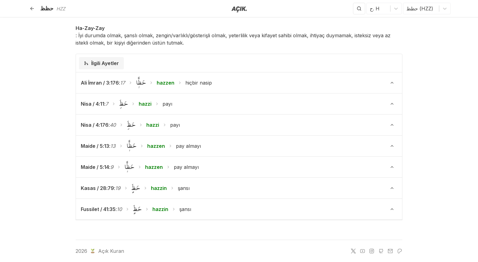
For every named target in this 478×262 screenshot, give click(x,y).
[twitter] (353, 251)
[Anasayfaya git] (239, 9)
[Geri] (32, 8)
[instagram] (371, 251)
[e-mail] (390, 251)
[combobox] (370, 8)
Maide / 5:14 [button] (95, 167)
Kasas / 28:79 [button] (97, 188)
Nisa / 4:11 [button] (92, 104)
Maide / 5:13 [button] (95, 146)
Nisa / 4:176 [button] (95, 125)
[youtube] (362, 251)
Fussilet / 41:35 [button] (98, 209)
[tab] (101, 63)
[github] (381, 251)
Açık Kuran (106, 251)
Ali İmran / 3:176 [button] (100, 83)
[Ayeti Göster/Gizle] (392, 83)
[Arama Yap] (359, 8)
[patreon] (399, 251)
